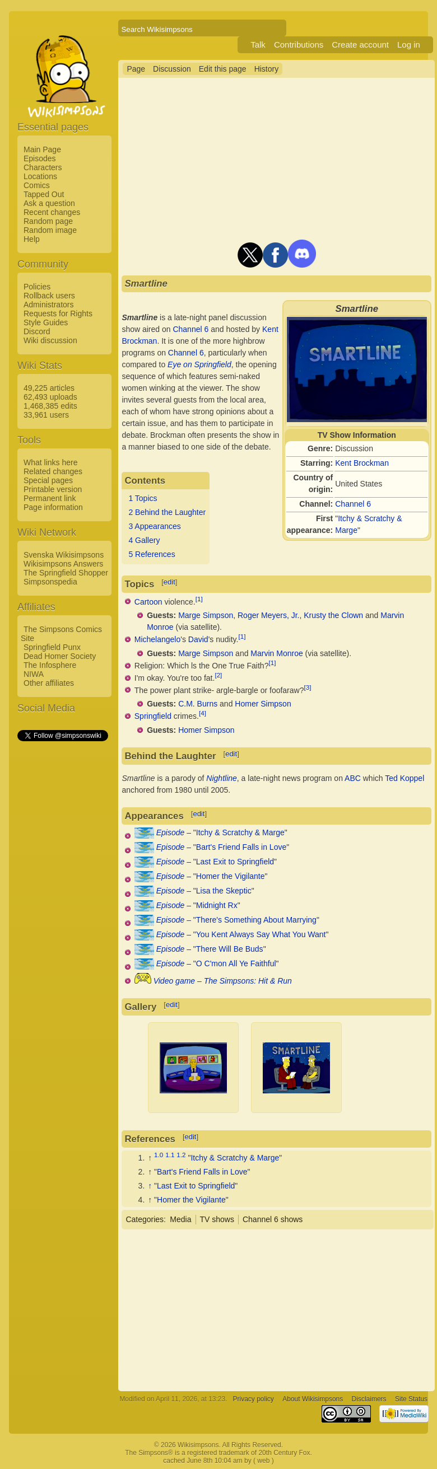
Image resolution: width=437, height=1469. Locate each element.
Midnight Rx (217, 905)
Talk (258, 44)
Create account (360, 44)
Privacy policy (253, 1399)
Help (32, 239)
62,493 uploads (50, 396)
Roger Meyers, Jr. (268, 615)
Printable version (53, 489)
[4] (202, 713)
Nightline (221, 778)
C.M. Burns (197, 703)
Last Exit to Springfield (235, 861)
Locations (40, 176)
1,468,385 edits (50, 405)
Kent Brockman (362, 463)
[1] (199, 598)
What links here (50, 462)
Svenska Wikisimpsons (64, 554)
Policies (37, 286)
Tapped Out (44, 194)
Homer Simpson (263, 703)
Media (180, 1219)
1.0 (158, 1154)
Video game (174, 980)
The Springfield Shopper (66, 572)
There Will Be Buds (229, 948)
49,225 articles (49, 387)
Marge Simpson (205, 615)
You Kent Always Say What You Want (261, 934)
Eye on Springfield (199, 364)
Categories (144, 1219)
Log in (408, 44)
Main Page (42, 149)
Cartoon (148, 601)
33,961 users (46, 414)
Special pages (48, 480)
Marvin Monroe (276, 653)
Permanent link (50, 498)
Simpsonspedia (50, 581)
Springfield (152, 716)
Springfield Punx (52, 647)
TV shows (217, 1219)
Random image (50, 230)
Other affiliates (49, 683)
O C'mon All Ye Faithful (236, 963)
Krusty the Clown (333, 615)
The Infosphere (50, 665)
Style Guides (46, 322)
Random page (48, 221)
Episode (170, 832)
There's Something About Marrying (256, 919)
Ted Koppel (404, 778)
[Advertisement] (62, 911)
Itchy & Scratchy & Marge (240, 832)
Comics (37, 185)
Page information (53, 507)
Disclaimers (369, 1399)
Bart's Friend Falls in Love (241, 847)
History (266, 68)
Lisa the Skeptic (224, 890)
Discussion (172, 68)
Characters (43, 167)
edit (169, 582)
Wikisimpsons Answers (63, 563)
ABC (353, 778)
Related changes (53, 471)
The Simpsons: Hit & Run (248, 980)
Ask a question (49, 203)
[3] (307, 687)
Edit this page (223, 68)
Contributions (298, 44)
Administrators (48, 304)
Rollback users (49, 295)
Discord (37, 331)
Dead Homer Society (60, 656)
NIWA (34, 674)
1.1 (169, 1154)
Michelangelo (157, 639)
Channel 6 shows (273, 1219)
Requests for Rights (58, 313)
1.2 (180, 1154)
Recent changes (52, 212)
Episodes (40, 158)
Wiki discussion (50, 340)
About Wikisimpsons (312, 1399)
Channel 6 (353, 503)
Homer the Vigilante (230, 876)
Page (136, 68)
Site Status (411, 1399)
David (198, 639)
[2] (218, 675)
